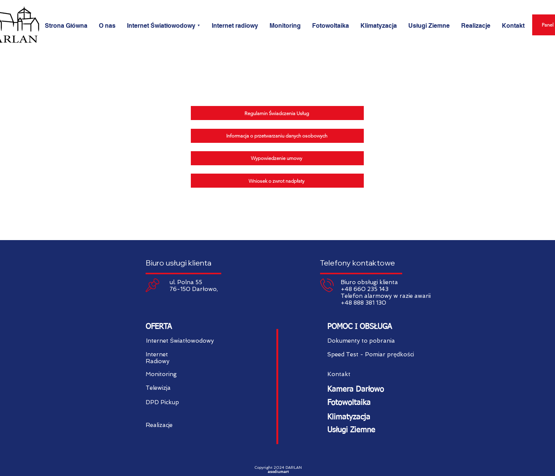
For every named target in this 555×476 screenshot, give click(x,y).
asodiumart (278, 472)
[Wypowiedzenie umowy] (277, 158)
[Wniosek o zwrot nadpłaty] (277, 181)
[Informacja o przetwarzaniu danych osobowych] (277, 136)
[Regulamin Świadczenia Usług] (277, 113)
